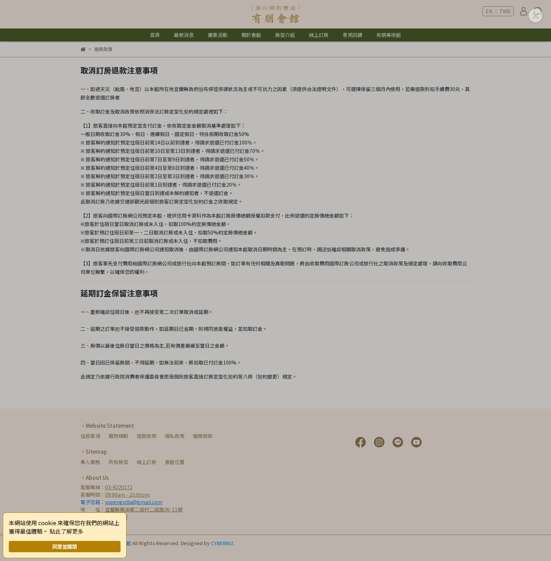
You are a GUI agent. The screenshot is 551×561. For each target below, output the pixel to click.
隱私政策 (174, 435)
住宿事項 (90, 435)
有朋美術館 (388, 34)
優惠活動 (217, 34)
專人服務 (90, 461)
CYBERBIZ (222, 543)
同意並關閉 (64, 546)
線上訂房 (146, 461)
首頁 (155, 34)
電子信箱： (121, 501)
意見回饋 (352, 34)
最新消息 (184, 34)
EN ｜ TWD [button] (498, 11)
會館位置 (174, 461)
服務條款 (203, 435)
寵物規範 (118, 435)
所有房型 (118, 461)
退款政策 (146, 435)
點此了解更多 (66, 531)
